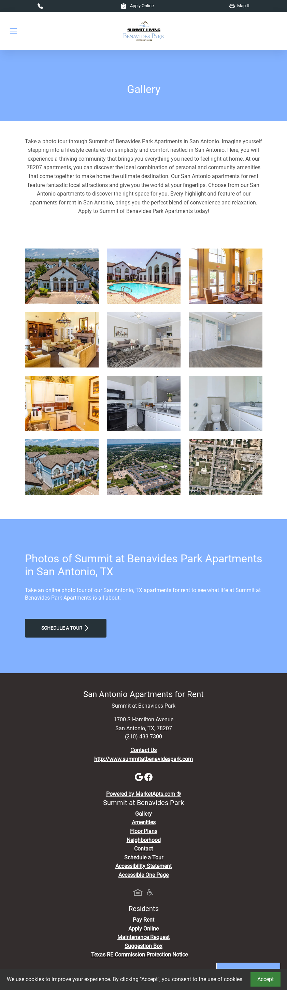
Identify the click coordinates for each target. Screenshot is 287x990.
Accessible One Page (143, 875)
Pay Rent (143, 920)
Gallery (143, 814)
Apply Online (137, 5)
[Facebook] (148, 776)
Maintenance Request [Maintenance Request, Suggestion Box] (143, 937)
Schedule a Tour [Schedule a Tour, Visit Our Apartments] (65, 628)
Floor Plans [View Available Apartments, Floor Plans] (143, 831)
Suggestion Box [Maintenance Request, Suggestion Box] (143, 946)
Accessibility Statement (143, 866)
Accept (265, 979)
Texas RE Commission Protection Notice (139, 954)
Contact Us (143, 750)
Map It (239, 5)
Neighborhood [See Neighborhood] (144, 840)
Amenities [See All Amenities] (144, 822)
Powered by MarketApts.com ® (143, 794)
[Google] (139, 776)
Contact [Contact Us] (143, 848)
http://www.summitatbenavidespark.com (143, 759)
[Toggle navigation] (13, 31)
